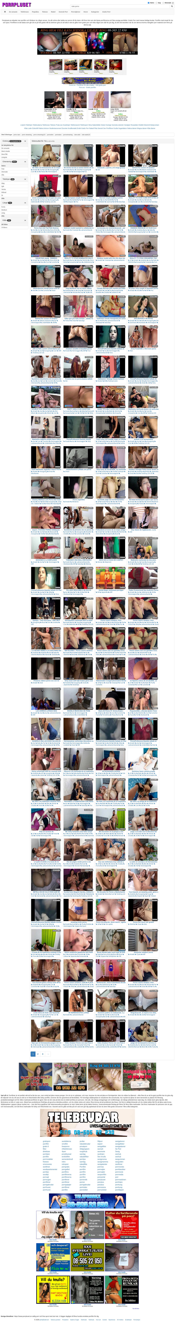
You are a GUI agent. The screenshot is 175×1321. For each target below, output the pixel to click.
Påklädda (88, 894)
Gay (159, 3)
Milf (40, 202)
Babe (147, 200)
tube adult (77, 134)
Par (79, 200)
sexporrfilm (101, 1174)
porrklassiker (120, 1169)
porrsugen (47, 1180)
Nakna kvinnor (44, 128)
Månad (3, 192)
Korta (3, 207)
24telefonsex (67, 1149)
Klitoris (48, 413)
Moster (99, 381)
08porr (100, 1141)
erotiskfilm (66, 1157)
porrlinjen (119, 1182)
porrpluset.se (44, 1320)
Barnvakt (150, 1045)
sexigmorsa (102, 1159)
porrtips (83, 1159)
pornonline (50, 134)
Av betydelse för (7, 145)
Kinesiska (79, 954)
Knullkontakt (72, 128)
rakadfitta (83, 1164)
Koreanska (81, 956)
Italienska (71, 624)
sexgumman (120, 1159)
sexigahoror (120, 1141)
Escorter (64, 128)
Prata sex (59, 125)
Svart (45, 170)
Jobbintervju (87, 262)
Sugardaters (122, 128)
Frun (88, 351)
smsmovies (47, 1164)
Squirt (146, 896)
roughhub (83, 1151)
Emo (48, 622)
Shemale (168, 3)
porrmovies (119, 1167)
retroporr (65, 1164)
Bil (104, 381)
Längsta (4, 157)
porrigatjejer (66, 1185)
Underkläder (150, 171)
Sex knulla (101, 1157)
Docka (84, 683)
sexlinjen (100, 1154)
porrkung (118, 1185)
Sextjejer (127, 125)
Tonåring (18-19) (49, 202)
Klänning (119, 441)
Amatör (34, 170)
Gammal (108, 202)
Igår (2, 186)
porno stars (17, 134)
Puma (40, 805)
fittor (44, 1149)
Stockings (75, 685)
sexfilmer (118, 1164)
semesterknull (67, 1159)
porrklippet (119, 1190)
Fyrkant (47, 986)
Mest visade (5, 151)
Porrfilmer (109, 128)
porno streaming (27, 134)
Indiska (84, 743)
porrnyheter (102, 1190)
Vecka (3, 189)
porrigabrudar (48, 1185)
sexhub (118, 1154)
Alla (2, 175)
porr (116, 1177)
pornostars (58, 134)
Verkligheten (112, 956)
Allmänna (74, 502)
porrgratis (65, 1167)
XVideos (4, 227)
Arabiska (35, 652)
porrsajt (46, 1177)
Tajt (86, 292)
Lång (3, 213)
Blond (43, 502)
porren (82, 1182)
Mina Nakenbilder (95, 125)
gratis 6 (46, 1146)
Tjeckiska (54, 654)
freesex (46, 1162)
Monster (74, 292)
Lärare (41, 775)
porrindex (83, 1187)
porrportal (101, 1177)
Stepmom (107, 562)
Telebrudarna (37, 125)
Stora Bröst (53, 230)
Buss (41, 232)
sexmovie (101, 1151)
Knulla (116, 128)
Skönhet (44, 230)
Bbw (109, 230)
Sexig (117, 1151)
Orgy (80, 292)
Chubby (105, 292)
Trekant (152, 896)
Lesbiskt (79, 1047)
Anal (137, 170)
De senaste (5, 148)
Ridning (87, 564)
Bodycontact (154, 125)
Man (130, 351)
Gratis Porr (85, 128)
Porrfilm (83, 1167)
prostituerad (66, 1154)
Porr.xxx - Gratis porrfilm (87, 87)
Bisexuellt (90, 411)
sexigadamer (120, 1146)
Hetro (152, 3)
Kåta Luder (28, 128)
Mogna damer (142, 128)
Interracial (39, 896)
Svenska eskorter (118, 125)
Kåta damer (151, 128)
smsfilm (65, 1144)
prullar (82, 1141)
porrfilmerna (66, 1174)
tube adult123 (86, 134)
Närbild (73, 200)
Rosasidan (134, 125)
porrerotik (83, 1180)
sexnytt (100, 1149)
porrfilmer (65, 1180)
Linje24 (22, 125)
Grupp (116, 413)
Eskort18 (147, 125)
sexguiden (119, 1162)
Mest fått (4, 154)
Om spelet (108, 924)
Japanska (154, 471)
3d (97, 502)
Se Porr (118, 1149)
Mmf (57, 232)
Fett (80, 413)
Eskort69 (35, 128)
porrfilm (46, 1144)
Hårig (142, 381)
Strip (88, 441)
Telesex (52, 125)
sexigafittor (101, 1146)
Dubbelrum (114, 292)
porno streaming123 (39, 134)
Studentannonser (55, 128)
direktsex (46, 1151)
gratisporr (46, 1141)
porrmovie (119, 1172)
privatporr (83, 1146)
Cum (138, 202)
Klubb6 (141, 125)
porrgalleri (66, 1169)
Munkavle (141, 322)
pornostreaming (68, 134)
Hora (110, 353)
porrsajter (101, 1169)
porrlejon (46, 1154)
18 (129, 260)
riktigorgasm (84, 1149)
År (2, 195)
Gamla (122, 443)
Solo (136, 473)
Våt (90, 292)
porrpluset (101, 1180)
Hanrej (46, 654)
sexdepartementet (50, 1169)
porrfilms (65, 1172)
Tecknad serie (112, 381)
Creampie (74, 230)
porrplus (100, 1182)
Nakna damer (132, 128)
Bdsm (107, 713)
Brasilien (88, 532)
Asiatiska (139, 230)
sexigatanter (102, 1164)
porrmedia (119, 1174)
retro (64, 1162)
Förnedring (105, 715)
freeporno (66, 1146)
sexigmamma (102, 1162)
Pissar (113, 715)
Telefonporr (84, 125)
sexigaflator (119, 1144)
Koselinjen (66, 125)
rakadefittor (84, 1157)
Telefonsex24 (75, 125)
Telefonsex (46, 125)
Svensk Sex (102, 128)
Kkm (85, 413)
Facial (57, 381)
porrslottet (84, 1190)
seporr (99, 1144)
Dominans (86, 290)
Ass (40, 170)
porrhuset (46, 1187)
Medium (4, 210)
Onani (52, 290)
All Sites (4, 224)
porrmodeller (48, 1159)
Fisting (140, 503)
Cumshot (145, 202)
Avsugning (52, 170)
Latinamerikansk (85, 230)
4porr (64, 1151)
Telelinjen (29, 125)
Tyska (138, 954)
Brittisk (146, 471)
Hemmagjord (51, 171)
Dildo (85, 592)
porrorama (101, 1187)
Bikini (74, 894)
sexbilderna (66, 1141)
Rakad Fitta (93, 128)
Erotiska (54, 622)
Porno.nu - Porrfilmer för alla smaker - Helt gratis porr (87, 85)
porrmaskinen (120, 1180)
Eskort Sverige (106, 125)
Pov (85, 171)
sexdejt (46, 1174)
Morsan (99, 562)
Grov (118, 715)
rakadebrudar (85, 1144)
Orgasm (70, 202)
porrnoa (100, 1167)
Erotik (79, 128)
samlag (82, 1154)
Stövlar (85, 773)
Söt (37, 171)
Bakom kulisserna (147, 170)
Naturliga (121, 202)
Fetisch (42, 171)
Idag (2, 183)
